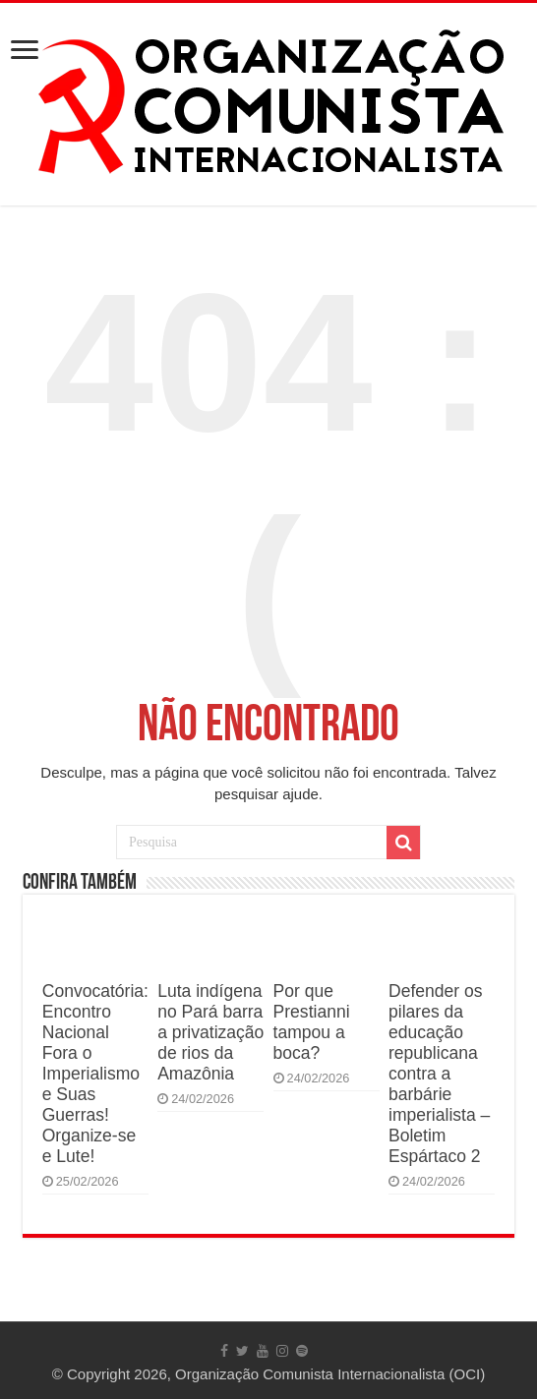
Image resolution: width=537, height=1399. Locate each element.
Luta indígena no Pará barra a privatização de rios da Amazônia (210, 1032)
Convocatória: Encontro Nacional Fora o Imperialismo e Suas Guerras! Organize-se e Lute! (95, 1073)
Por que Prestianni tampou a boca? (311, 1022)
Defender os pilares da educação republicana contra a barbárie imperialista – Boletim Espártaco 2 (439, 1073)
